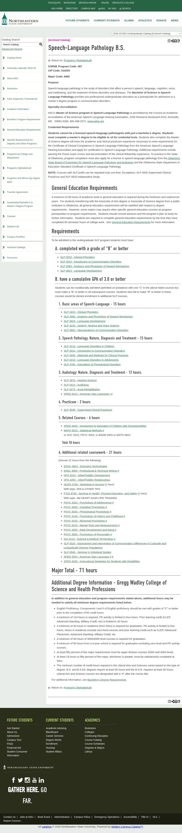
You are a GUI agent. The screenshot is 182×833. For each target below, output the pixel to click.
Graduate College (123, 3)
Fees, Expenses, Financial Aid (22, 98)
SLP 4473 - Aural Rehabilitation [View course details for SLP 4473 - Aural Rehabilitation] (82, 389)
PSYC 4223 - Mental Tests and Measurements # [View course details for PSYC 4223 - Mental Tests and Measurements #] (92, 525)
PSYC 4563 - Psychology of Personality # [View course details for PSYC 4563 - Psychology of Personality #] (88, 534)
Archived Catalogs (16, 247)
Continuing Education (96, 735)
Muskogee (70, 3)
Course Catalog (93, 739)
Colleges (89, 732)
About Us (12, 732)
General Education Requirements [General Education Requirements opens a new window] (131, 222)
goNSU (101, 8)
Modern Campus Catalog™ (127, 826)
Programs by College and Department (20, 156)
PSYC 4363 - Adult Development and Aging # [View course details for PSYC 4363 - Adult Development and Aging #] (90, 529)
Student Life (13, 226)
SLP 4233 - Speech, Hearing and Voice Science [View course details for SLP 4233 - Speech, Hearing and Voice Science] (91, 325)
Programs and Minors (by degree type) (23, 180)
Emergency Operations (106, 817)
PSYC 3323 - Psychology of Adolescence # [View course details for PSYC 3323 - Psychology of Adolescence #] (89, 502)
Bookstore (90, 728)
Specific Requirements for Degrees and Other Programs (22, 142)
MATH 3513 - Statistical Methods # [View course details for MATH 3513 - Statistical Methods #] (84, 430)
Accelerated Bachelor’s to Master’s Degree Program (20, 204)
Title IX (145, 817)
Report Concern (12, 820)
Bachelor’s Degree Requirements (23, 119)
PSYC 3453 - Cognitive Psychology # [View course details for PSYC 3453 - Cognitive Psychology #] (85, 507)
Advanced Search (12, 49)
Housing (50, 747)
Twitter (20, 780)
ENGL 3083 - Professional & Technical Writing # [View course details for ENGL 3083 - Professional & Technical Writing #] (91, 470)
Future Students (77, 20)
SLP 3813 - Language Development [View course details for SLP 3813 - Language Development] (81, 270)
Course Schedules (95, 743)
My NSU (112, 8)
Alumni (129, 20)
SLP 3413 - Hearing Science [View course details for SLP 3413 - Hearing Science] (80, 380)
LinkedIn (41, 780)
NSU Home (57, 8)
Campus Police (82, 817)
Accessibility (130, 817)
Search (125, 8)
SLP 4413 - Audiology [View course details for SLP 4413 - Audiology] (76, 384)
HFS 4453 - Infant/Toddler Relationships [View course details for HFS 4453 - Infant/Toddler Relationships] (87, 479)
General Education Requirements (23, 129)
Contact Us (9, 817)
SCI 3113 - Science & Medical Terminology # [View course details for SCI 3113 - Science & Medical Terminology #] (90, 538)
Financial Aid (14, 747)
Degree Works (53, 739)
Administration (62, 817)
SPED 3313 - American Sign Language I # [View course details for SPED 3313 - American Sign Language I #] (88, 393)
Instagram (27, 780)
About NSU (12, 78)
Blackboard (52, 732)
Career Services (54, 735)
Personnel (12, 257)
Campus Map (88, 8)
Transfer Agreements (17, 192)
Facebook (13, 780)
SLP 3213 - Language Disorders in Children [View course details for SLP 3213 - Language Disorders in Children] (89, 346)
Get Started (13, 728)
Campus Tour (14, 739)
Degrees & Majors (94, 747)
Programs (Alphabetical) (19, 168)
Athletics (145, 20)
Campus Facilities (16, 237)
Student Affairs (54, 751)
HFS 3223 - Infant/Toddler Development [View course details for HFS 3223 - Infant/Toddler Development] (87, 475)
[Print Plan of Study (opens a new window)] (169, 41)
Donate (161, 20)
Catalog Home (14, 57)
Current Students (107, 20)
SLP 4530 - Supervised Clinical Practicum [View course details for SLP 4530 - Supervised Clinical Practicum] (88, 409)
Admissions (13, 735)
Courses (11, 216)
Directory (72, 8)
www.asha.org (96, 121)
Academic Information (18, 109)
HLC (155, 817)
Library (88, 751)
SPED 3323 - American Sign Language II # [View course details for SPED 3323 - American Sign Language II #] (88, 556)
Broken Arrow (87, 3)
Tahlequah (54, 3)
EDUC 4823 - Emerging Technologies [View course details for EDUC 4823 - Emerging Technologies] (85, 466)
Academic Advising (56, 728)
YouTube (34, 780)
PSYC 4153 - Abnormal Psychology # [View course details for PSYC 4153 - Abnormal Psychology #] (85, 520)
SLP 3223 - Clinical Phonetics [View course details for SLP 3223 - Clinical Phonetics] (77, 257)
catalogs (47, 826)
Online (105, 3)
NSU (20, 19)
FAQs (10, 743)
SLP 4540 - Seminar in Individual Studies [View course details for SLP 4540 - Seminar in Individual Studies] (87, 552)
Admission (12, 88)
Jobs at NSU (26, 817)
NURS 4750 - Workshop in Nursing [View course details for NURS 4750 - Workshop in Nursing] (84, 484)
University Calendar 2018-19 (21, 68)
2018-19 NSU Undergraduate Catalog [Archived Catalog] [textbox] (141, 33)
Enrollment (52, 743)
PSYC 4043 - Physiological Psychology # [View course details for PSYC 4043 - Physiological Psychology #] (87, 511)
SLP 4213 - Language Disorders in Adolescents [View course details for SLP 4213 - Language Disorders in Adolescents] (91, 359)
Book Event (44, 817)
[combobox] (147, 33)
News (174, 20)
